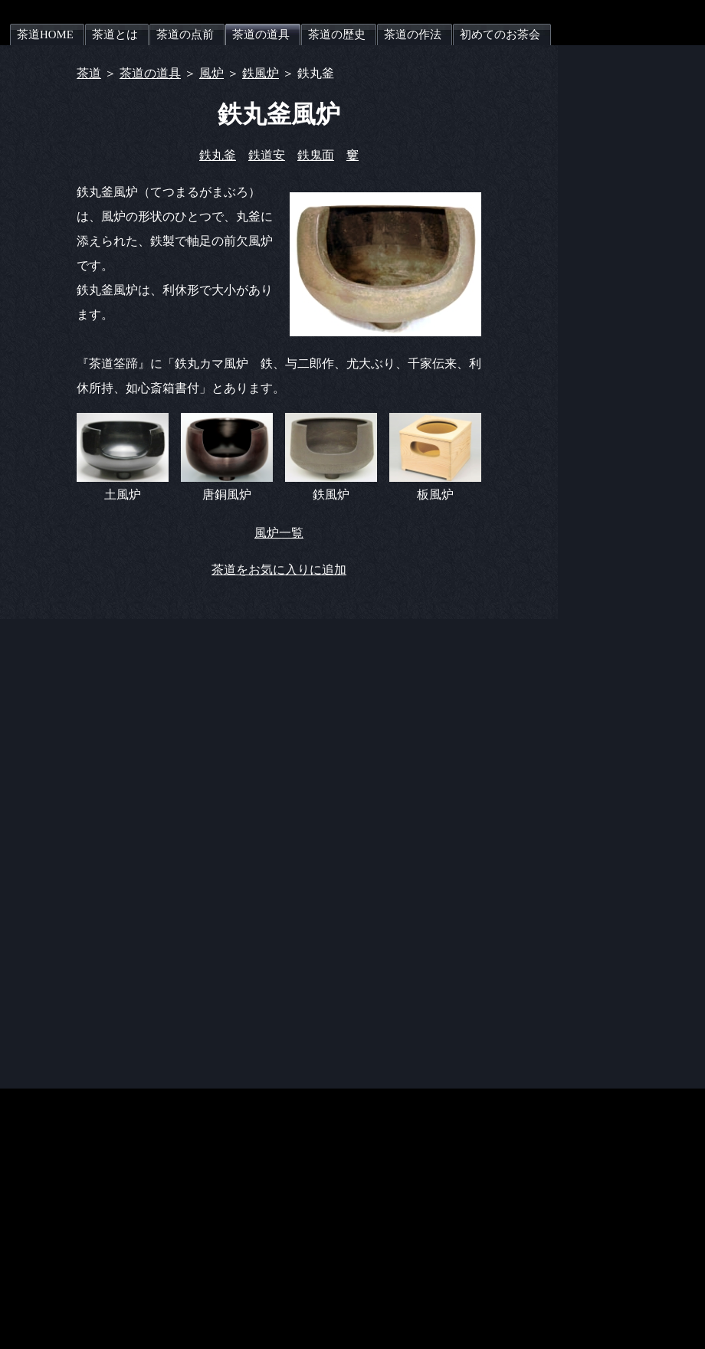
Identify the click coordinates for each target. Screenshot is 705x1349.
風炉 (211, 73)
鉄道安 (266, 155)
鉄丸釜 (217, 155)
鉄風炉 (260, 73)
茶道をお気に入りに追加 (279, 569)
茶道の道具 (150, 73)
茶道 (89, 73)
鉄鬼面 (315, 155)
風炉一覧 (278, 532)
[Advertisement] (643, 275)
